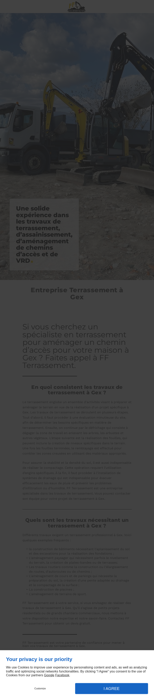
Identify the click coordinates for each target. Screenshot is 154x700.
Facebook (62, 675)
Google (49, 675)
